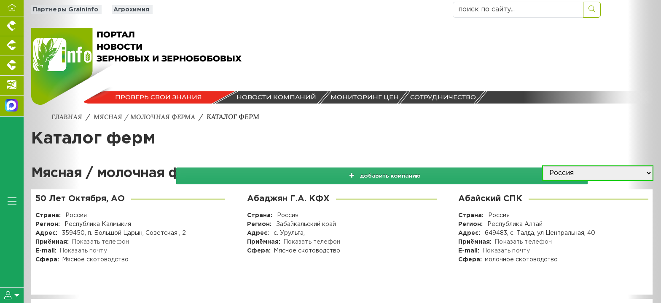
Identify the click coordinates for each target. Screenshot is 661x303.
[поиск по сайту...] (518, 10)
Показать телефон (100, 241)
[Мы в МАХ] (12, 106)
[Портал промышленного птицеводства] (12, 26)
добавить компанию (435, 173)
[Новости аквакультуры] (12, 86)
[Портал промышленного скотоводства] (12, 66)
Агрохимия (127, 9)
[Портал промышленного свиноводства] (12, 46)
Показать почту (82, 250)
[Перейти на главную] (12, 8)
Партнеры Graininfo (63, 9)
